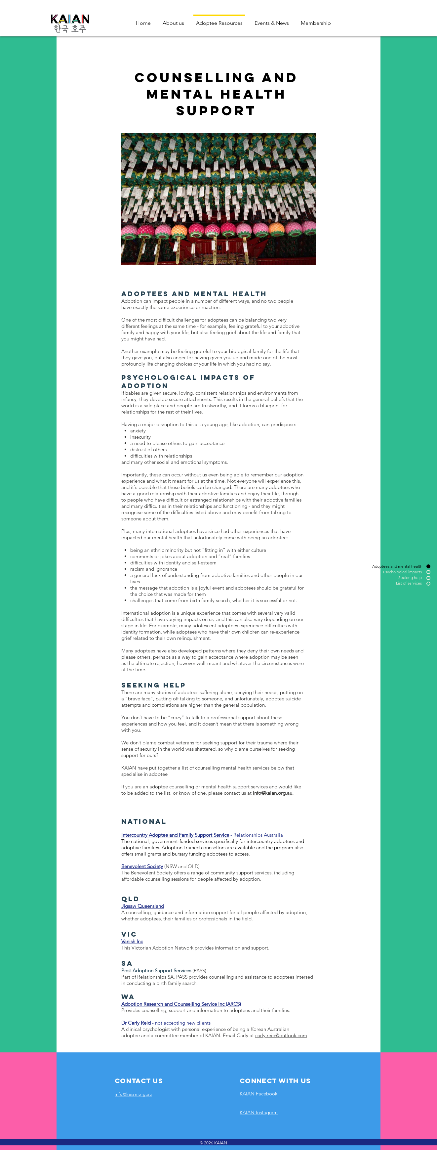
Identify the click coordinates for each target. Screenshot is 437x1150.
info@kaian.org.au (272, 793)
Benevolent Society (142, 866)
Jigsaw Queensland (142, 906)
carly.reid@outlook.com (281, 1035)
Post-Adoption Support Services (156, 970)
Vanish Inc (132, 941)
